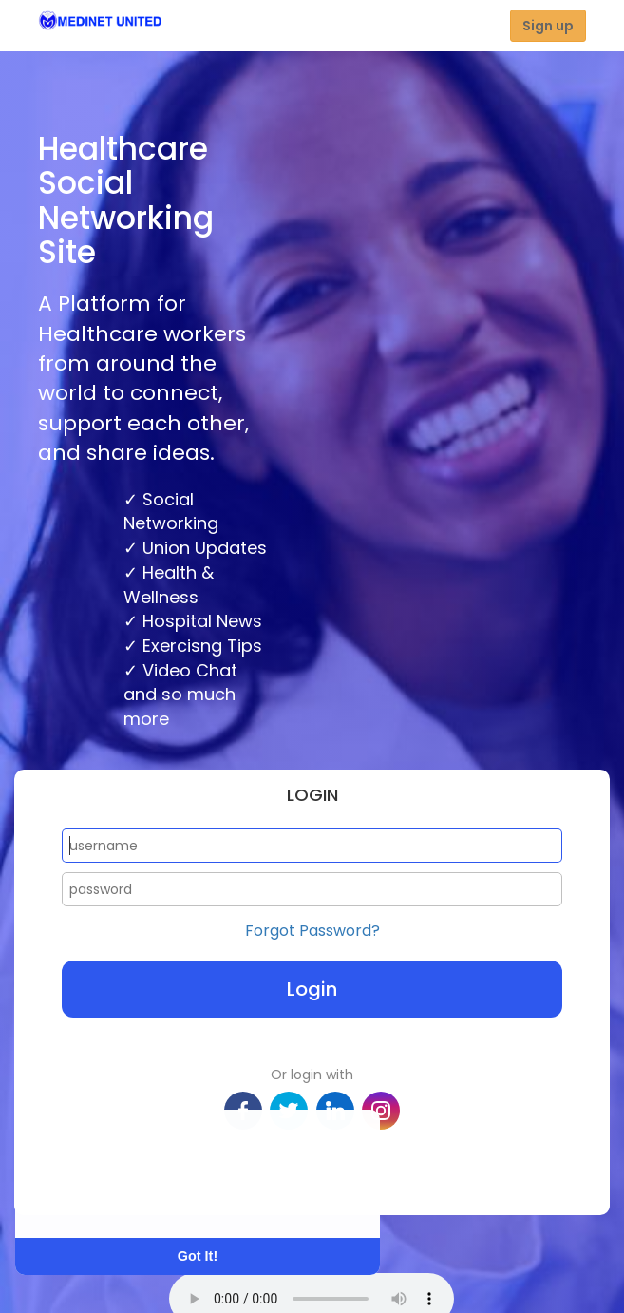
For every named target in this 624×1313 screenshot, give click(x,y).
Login (312, 989)
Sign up (548, 25)
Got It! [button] (197, 1256)
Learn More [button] (87, 1199)
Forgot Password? (312, 931)
